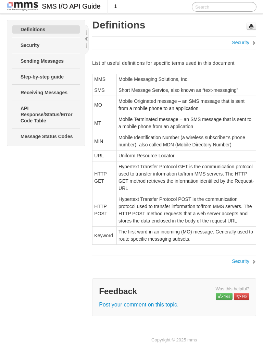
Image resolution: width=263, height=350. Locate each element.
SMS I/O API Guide (71, 6)
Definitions (33, 29)
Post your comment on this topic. (138, 304)
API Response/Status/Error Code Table (47, 114)
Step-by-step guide (42, 77)
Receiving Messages (44, 92)
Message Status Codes (47, 136)
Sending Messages (42, 61)
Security (30, 45)
